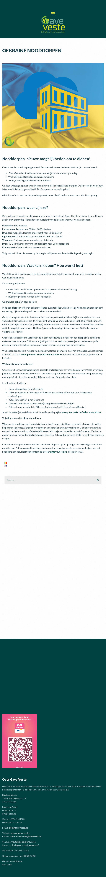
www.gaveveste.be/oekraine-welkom (81, 412)
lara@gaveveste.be (57, 451)
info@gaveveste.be (18, 827)
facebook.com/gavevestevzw (26, 836)
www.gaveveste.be (20, 833)
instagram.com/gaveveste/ (25, 845)
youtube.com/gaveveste (23, 841)
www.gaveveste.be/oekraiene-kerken (41, 354)
